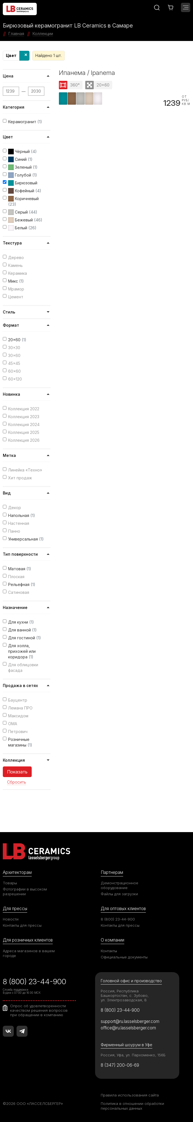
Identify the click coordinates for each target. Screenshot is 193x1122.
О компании (112, 940)
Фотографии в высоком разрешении (25, 891)
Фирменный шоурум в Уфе (126, 1044)
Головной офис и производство (131, 980)
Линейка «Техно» (25, 470)
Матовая (19, 568)
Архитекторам (17, 872)
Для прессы (15, 908)
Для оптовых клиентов (123, 908)
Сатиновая (18, 592)
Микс (16, 281)
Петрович (17, 731)
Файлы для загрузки (119, 894)
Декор (14, 507)
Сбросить (16, 782)
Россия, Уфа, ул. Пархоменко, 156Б (133, 1055)
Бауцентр (17, 700)
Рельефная (21, 584)
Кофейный (24, 191)
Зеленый (23, 167)
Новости (11, 919)
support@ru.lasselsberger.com (130, 1021)
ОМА (12, 723)
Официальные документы (124, 957)
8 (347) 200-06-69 (120, 1065)
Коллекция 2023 (23, 416)
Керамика (17, 273)
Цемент (15, 296)
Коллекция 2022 (23, 408)
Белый (22, 228)
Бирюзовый (22, 183)
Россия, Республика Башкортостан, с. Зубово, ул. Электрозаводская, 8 (125, 995)
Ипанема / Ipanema (87, 72)
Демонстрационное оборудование (119, 885)
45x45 (14, 363)
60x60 (14, 371)
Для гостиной (24, 637)
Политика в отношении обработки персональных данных (132, 1105)
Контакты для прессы (22, 925)
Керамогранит (25, 121)
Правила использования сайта (130, 1095)
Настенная (18, 523)
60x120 (15, 379)
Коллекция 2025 (23, 432)
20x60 (17, 339)
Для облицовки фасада (23, 667)
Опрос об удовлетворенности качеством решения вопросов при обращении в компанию (39, 1010)
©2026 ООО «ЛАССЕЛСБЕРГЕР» (33, 1103)
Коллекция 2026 (24, 440)
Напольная (21, 515)
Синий (20, 159)
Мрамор (16, 289)
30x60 (14, 355)
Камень (15, 265)
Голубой (22, 175)
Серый (22, 212)
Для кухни (21, 622)
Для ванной (22, 630)
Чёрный (22, 151)
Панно (14, 531)
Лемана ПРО (20, 708)
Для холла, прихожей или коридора (22, 651)
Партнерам (112, 872)
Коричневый (23, 201)
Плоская (16, 576)
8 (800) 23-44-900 (118, 919)
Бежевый (25, 220)
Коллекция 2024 (24, 424)
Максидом (18, 715)
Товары (10, 883)
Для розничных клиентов (28, 940)
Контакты (109, 951)
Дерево (16, 257)
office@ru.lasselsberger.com (128, 1028)
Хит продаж (20, 477)
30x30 (14, 347)
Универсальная (26, 539)
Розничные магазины (20, 742)
